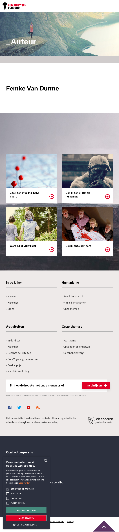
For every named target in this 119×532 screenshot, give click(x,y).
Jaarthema (69, 341)
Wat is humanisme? (74, 303)
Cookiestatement (56, 521)
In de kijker (13, 341)
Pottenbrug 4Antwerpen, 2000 (28, 497)
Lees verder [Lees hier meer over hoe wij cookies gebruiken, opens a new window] (24, 483)
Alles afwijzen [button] (26, 518)
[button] (26, 524)
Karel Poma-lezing (17, 371)
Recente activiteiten (18, 353)
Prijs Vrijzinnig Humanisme (22, 359)
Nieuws (11, 296)
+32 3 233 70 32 (27, 470)
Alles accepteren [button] (26, 510)
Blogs (10, 309)
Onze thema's (70, 309)
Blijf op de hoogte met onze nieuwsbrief (58, 385)
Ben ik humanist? (72, 296)
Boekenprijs (13, 365)
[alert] (26, 493)
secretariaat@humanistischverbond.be (40, 483)
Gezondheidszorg (73, 353)
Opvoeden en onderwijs (76, 347)
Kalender (12, 303)
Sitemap (70, 521)
